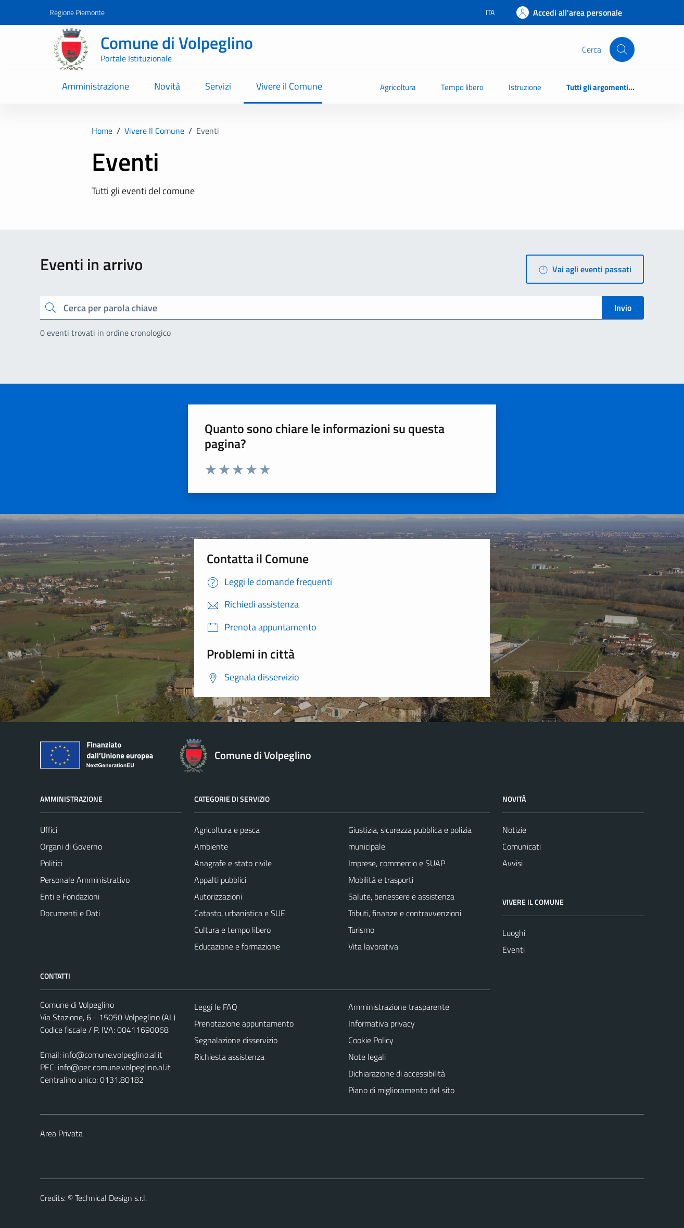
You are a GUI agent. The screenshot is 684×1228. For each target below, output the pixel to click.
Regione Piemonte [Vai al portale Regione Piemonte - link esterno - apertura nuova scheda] (77, 12)
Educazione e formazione (237, 946)
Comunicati (521, 846)
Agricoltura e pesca (227, 830)
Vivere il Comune (289, 86)
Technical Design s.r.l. (111, 1198)
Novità (167, 86)
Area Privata (61, 1133)
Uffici (48, 830)
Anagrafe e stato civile (233, 863)
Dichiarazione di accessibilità (396, 1073)
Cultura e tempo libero (232, 929)
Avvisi (512, 863)
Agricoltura (398, 87)
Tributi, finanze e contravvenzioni (404, 913)
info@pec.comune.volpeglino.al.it (114, 1067)
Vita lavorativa (373, 946)
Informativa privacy (381, 1023)
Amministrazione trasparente (398, 1007)
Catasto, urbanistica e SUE (239, 913)
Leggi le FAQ (215, 1007)
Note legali (367, 1056)
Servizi (218, 86)
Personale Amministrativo (85, 879)
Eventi (513, 949)
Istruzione (525, 87)
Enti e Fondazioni (69, 896)
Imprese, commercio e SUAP (396, 863)
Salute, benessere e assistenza (401, 896)
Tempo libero (462, 87)
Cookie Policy (371, 1040)
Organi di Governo (71, 846)
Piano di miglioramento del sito (401, 1090)
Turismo (361, 929)
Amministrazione (95, 86)
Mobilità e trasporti (380, 879)
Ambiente (211, 846)
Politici (51, 863)
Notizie (514, 830)
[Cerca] (622, 49)
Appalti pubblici (220, 879)
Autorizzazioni (218, 896)
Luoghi (513, 933)
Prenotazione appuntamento (244, 1023)
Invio (622, 307)
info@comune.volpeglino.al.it (112, 1054)
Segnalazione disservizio (235, 1040)
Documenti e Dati (70, 913)
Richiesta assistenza (229, 1056)
